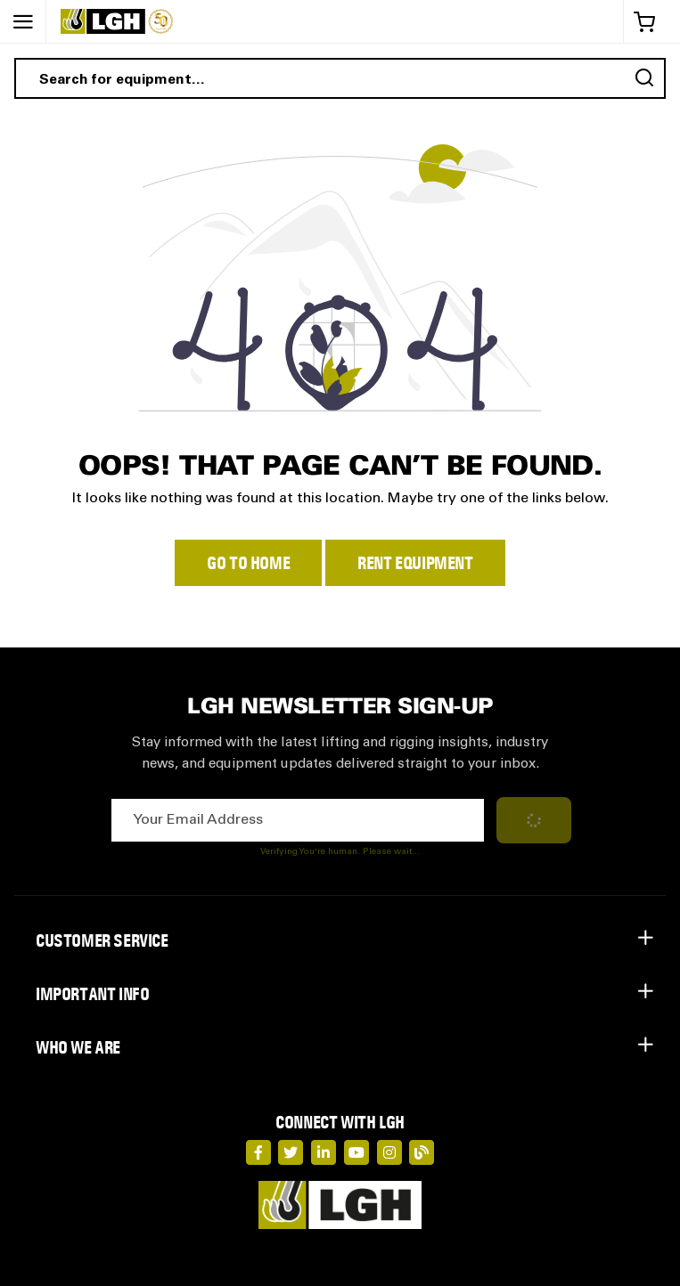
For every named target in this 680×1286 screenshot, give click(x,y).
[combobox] (340, 78)
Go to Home (248, 563)
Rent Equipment (414, 563)
